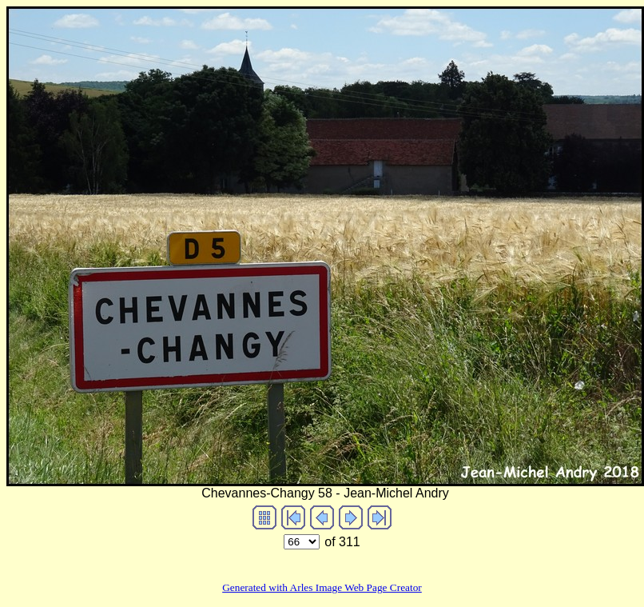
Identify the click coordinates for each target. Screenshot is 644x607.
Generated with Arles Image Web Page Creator (322, 587)
